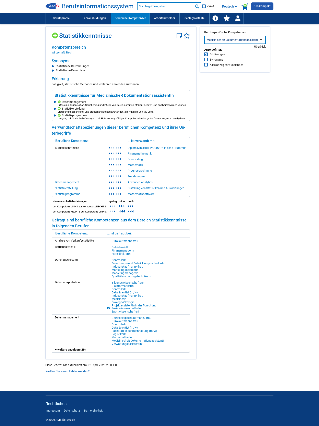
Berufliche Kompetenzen (130, 18)
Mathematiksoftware (141, 194)
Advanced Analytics (140, 182)
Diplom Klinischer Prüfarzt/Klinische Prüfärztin (157, 147)
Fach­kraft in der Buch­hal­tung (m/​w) (134, 330)
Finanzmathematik (140, 153)
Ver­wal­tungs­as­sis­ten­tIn (127, 343)
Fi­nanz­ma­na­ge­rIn (123, 250)
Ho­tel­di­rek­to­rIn (121, 253)
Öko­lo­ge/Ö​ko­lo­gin (123, 302)
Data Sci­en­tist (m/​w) (125, 292)
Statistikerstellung (66, 188)
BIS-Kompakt (262, 6)
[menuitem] (61, 18)
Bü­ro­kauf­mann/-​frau (125, 241)
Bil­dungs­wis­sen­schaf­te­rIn (128, 282)
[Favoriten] (186, 35)
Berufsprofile (61, 18)
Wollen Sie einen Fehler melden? (68, 371)
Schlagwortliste (195, 18)
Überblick (260, 55)
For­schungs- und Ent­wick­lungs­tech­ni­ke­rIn (138, 263)
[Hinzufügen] (55, 34)
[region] (121, 49)
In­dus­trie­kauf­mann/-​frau (127, 266)
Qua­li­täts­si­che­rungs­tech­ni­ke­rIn (131, 276)
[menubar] (159, 18)
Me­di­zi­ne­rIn (119, 298)
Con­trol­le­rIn (119, 260)
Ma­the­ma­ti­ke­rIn (122, 337)
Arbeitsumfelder (164, 18)
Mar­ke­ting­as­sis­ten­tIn (125, 269)
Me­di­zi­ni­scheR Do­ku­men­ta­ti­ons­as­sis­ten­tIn (138, 340)
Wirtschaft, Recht (62, 52)
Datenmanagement (67, 182)
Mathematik (135, 165)
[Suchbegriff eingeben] (165, 6)
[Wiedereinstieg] (238, 18)
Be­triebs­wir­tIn (120, 247)
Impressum (53, 410)
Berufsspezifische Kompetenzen (225, 40)
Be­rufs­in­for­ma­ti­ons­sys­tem (97, 6)
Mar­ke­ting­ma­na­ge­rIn (125, 273)
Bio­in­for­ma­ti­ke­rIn (123, 285)
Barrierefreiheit (93, 410)
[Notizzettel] (180, 35)
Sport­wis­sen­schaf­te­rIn (126, 311)
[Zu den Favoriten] (226, 18)
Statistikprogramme (67, 194)
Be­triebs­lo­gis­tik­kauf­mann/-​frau (131, 317)
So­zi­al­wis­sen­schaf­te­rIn (126, 308)
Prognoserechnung (140, 170)
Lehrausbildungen (94, 18)
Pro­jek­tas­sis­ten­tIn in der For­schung (134, 305)
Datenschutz (72, 410)
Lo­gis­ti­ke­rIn (119, 334)
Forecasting (135, 159)
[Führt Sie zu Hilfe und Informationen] (215, 18)
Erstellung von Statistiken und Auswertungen (156, 188)
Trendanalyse (136, 176)
